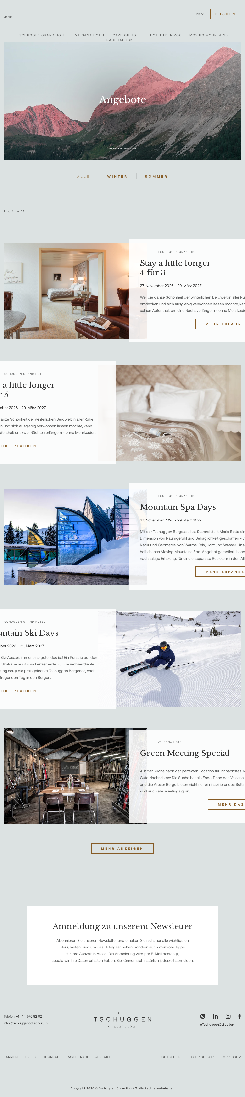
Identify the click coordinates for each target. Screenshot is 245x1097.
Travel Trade (77, 1057)
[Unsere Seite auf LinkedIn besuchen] (215, 1016)
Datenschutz (202, 1057)
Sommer (156, 176)
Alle (83, 176)
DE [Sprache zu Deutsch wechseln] (200, 14)
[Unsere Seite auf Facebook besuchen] (239, 1016)
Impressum (231, 1057)
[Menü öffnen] (8, 14)
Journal (51, 1057)
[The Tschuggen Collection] (122, 14)
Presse (31, 1057)
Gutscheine (172, 1057)
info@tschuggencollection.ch (26, 1023)
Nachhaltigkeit (122, 40)
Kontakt (103, 1057)
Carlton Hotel (128, 35)
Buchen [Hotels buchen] (225, 14)
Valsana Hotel (90, 35)
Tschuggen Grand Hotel (42, 35)
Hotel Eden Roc (166, 35)
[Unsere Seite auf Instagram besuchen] (228, 1016)
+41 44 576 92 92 (29, 1016)
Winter (117, 176)
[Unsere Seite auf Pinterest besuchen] (202, 1016)
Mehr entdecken (122, 151)
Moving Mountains (208, 35)
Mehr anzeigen (122, 848)
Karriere (11, 1057)
